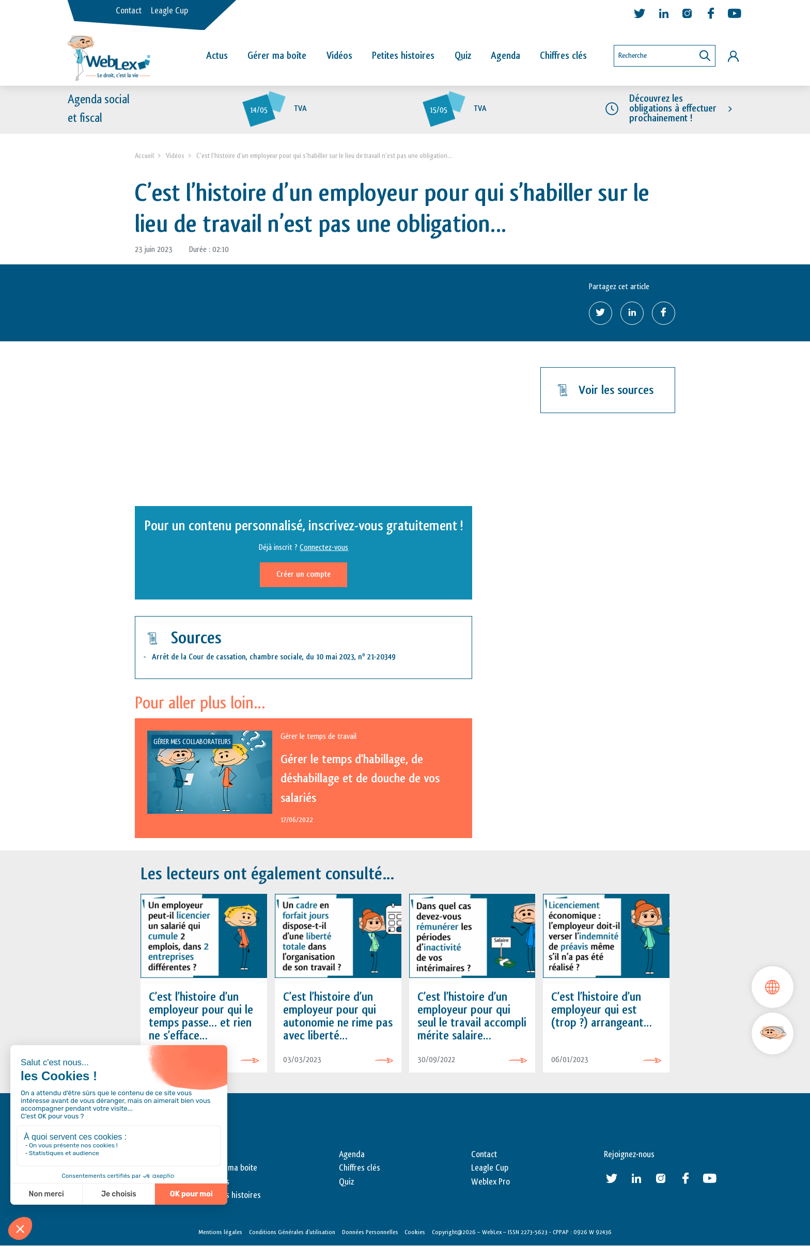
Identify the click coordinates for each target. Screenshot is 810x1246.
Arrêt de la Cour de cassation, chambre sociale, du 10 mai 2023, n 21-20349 (274, 657)
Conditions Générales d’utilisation (292, 1232)
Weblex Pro (490, 1182)
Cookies (414, 1232)
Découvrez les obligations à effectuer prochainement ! (672, 108)
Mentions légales (220, 1232)
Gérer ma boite (231, 1168)
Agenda (505, 55)
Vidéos (339, 55)
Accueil (144, 155)
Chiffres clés (563, 55)
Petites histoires (403, 55)
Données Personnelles (370, 1232)
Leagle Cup (169, 11)
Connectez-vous (324, 547)
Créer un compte (303, 574)
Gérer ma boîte (276, 55)
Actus (217, 55)
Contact (129, 11)
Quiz (463, 55)
